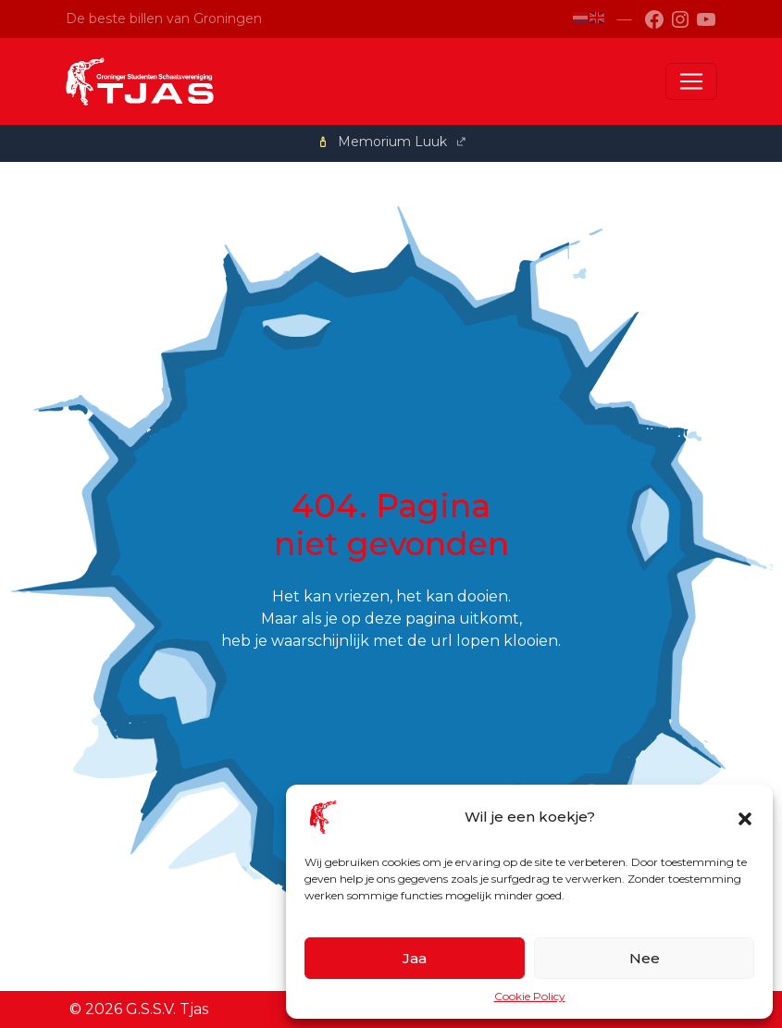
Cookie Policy (529, 996)
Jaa (415, 958)
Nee (644, 958)
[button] (745, 817)
